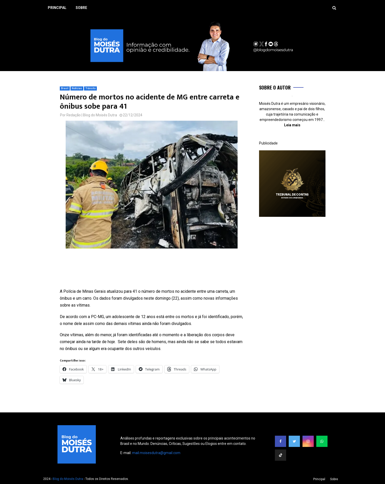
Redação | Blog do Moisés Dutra (91, 115)
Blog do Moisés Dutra (68, 479)
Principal (57, 8)
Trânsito (90, 88)
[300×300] (292, 215)
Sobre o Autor (275, 87)
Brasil (64, 88)
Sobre (81, 8)
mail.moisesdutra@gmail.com (156, 453)
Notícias (77, 88)
